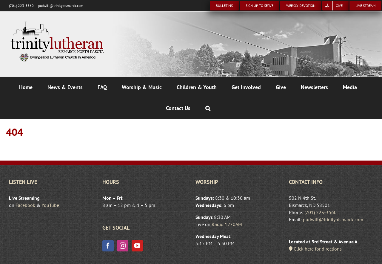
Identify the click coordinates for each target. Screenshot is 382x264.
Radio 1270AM (227, 224)
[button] (208, 108)
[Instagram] (122, 245)
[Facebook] (108, 245)
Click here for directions (315, 249)
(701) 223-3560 (320, 212)
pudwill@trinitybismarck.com (60, 5)
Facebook (25, 205)
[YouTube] (137, 245)
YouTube (50, 205)
